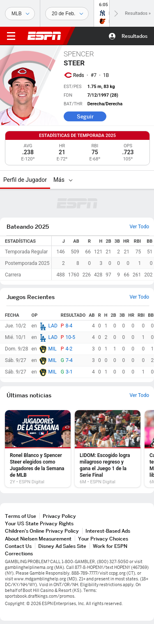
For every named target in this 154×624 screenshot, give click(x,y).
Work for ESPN (110, 546)
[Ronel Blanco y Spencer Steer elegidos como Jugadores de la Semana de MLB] (38, 448)
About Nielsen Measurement (38, 539)
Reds (78, 75)
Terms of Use (20, 516)
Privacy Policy (59, 516)
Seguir (85, 116)
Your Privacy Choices (103, 539)
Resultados (134, 36)
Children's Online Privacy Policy (42, 531)
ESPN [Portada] (44, 36)
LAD (52, 326)
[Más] (71, 180)
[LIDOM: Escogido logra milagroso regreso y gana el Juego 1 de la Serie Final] (107, 448)
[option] (38, 448)
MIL (52, 349)
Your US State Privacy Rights (39, 523)
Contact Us (18, 546)
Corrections (19, 553)
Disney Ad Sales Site (62, 546)
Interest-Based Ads (107, 531)
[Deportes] (19, 13)
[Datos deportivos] (67, 13)
